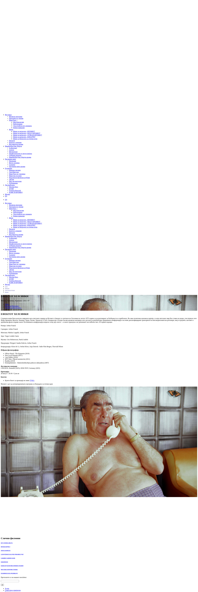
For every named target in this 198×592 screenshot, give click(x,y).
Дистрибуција (10, 185)
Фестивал (8, 115)
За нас (7, 588)
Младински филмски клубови (19, 177)
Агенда (11, 150)
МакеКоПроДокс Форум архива (20, 157)
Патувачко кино (10, 159)
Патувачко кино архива (17, 166)
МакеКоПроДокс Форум (13, 146)
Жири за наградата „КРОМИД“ (24, 131)
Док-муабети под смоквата (22, 126)
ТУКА (32, 380)
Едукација (8, 168)
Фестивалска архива (16, 144)
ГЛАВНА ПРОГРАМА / (13, 308)
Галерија (12, 165)
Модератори (13, 152)
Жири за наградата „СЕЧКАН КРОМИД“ (27, 135)
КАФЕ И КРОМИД (15, 192)
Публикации (13, 183)
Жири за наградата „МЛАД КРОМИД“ (26, 133)
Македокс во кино (15, 176)
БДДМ (11, 189)
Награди (12, 141)
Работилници (17, 124)
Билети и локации (15, 142)
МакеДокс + (13, 120)
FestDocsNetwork (15, 190)
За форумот (13, 148)
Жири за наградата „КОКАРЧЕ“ (24, 137)
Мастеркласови (18, 122)
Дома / (7, 304)
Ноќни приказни (19, 128)
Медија (7, 194)
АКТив (11, 179)
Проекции (12, 161)
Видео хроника (14, 163)
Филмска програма (15, 116)
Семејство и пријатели (13, 590)
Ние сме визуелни (15, 181)
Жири (11, 129)
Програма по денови (16, 118)
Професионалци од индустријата (20, 153)
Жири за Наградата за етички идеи (25, 139)
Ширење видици (15, 170)
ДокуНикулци (14, 172)
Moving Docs (13, 187)
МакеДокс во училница (17, 174)
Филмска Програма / (12, 306)
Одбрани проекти (15, 155)
